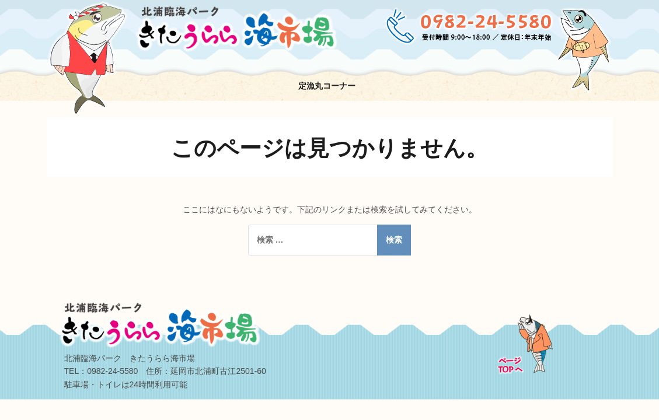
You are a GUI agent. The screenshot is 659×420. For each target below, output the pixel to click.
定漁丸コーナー (326, 85)
